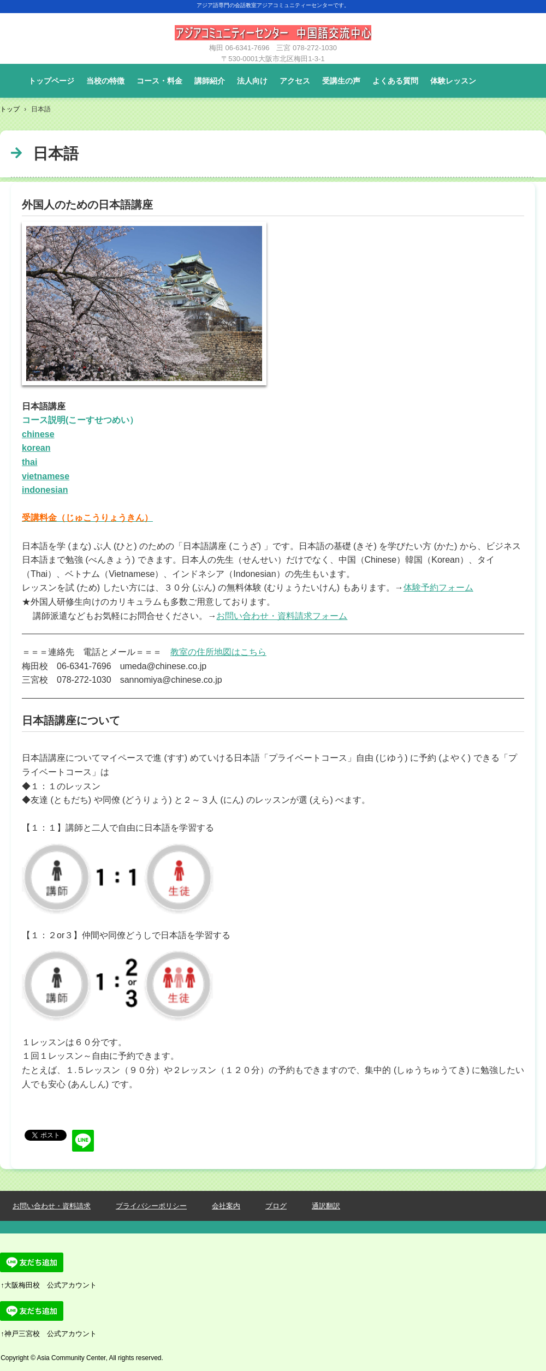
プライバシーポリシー (151, 1206)
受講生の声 (341, 80)
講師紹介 (209, 80)
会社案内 (226, 1206)
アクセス (295, 80)
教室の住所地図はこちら (218, 652)
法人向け (252, 80)
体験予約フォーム (438, 587)
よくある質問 (395, 80)
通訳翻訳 (326, 1206)
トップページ (51, 80)
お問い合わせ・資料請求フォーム (281, 616)
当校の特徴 (105, 80)
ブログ (276, 1206)
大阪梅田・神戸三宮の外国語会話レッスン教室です (273, 38)
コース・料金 (159, 80)
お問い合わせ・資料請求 (52, 1206)
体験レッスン (453, 80)
